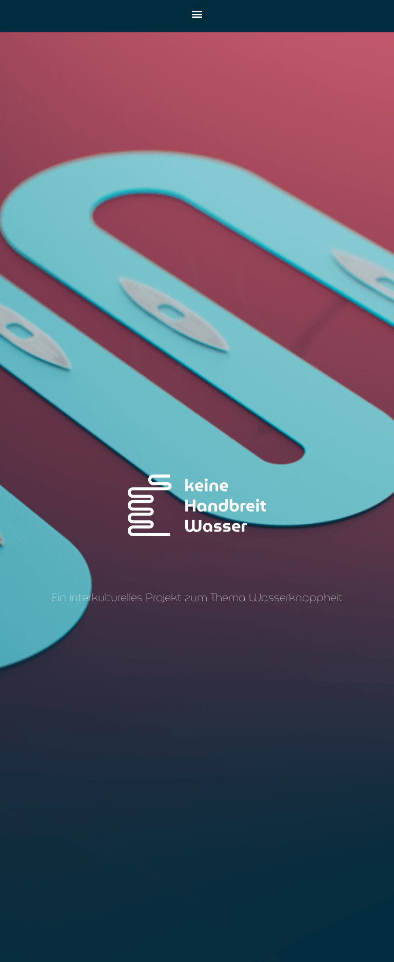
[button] (197, 13)
